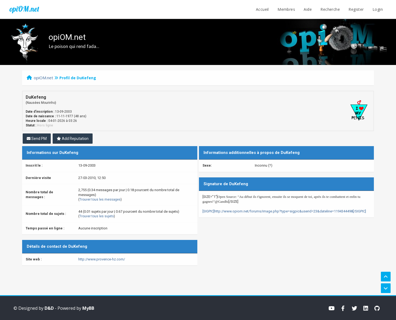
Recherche (330, 9)
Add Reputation (73, 138)
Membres (286, 9)
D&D (49, 308)
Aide (308, 9)
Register (356, 9)
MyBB (88, 308)
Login (378, 9)
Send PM (37, 138)
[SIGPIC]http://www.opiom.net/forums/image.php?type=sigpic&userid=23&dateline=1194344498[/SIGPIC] (284, 211)
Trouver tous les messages (100, 199)
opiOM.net (24, 8)
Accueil (262, 9)
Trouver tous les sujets (96, 216)
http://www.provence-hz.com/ (101, 259)
